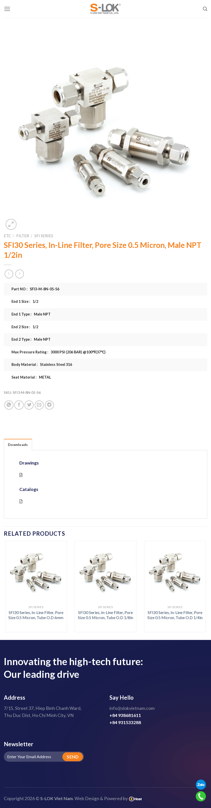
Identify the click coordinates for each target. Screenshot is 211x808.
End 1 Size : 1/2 (24, 301)
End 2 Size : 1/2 (24, 327)
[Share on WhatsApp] (8, 405)
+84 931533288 (125, 722)
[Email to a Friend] (39, 405)
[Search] (205, 9)
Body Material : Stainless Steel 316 (41, 364)
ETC (7, 235)
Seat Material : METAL (31, 377)
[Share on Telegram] (49, 405)
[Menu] (7, 9)
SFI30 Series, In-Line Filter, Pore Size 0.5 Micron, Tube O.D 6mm (35, 615)
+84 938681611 (125, 715)
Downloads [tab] (18, 444)
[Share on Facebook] (18, 405)
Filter (22, 235)
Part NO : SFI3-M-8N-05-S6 (35, 289)
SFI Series (43, 235)
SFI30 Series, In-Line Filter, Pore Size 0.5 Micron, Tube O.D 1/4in (175, 615)
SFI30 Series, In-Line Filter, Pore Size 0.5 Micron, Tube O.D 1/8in (105, 615)
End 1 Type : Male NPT (31, 314)
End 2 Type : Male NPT (31, 339)
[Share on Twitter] (29, 405)
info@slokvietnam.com (131, 708)
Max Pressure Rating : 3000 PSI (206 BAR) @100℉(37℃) (58, 352)
